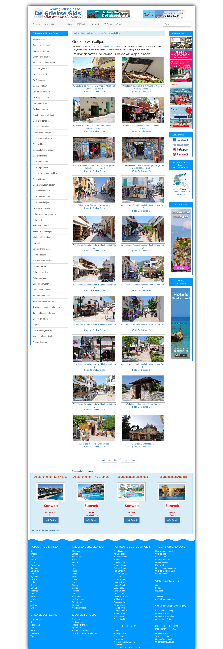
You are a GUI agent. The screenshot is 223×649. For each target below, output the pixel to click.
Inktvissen (37, 220)
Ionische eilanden (80, 625)
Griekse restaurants (164, 559)
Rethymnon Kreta (121, 611)
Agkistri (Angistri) (79, 608)
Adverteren (118, 639)
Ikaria (74, 579)
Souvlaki (159, 596)
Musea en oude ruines (43, 260)
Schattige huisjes (40, 272)
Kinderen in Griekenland (43, 237)
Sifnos (75, 585)
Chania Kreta (119, 562)
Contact (117, 630)
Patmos (75, 591)
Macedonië (35, 625)
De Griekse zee (40, 80)
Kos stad (117, 576)
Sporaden (76, 628)
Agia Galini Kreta (121, 551)
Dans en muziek (40, 74)
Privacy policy (120, 633)
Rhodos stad (119, 613)
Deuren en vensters (41, 92)
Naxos (33, 599)
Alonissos (76, 557)
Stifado (158, 588)
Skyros (75, 554)
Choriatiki (159, 585)
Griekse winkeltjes (41, 202)
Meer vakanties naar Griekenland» (46, 530)
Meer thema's (161, 574)
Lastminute (66, 24)
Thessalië (34, 633)
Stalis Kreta (119, 616)
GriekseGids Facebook (165, 616)
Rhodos (33, 554)
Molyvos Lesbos (121, 596)
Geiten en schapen (41, 121)
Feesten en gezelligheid (43, 115)
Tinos (32, 602)
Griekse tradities (94, 33)
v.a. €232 (91, 519)
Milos (74, 576)
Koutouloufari (119, 579)
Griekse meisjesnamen (165, 571)
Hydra (74, 559)
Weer (120, 24)
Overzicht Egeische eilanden (84, 633)
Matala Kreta (119, 591)
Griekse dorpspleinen (42, 138)
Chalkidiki (34, 622)
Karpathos (35, 588)
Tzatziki (158, 593)
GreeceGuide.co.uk (164, 639)
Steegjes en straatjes (42, 290)
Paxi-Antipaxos (78, 599)
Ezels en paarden (40, 109)
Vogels (36, 325)
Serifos (75, 588)
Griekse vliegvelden (41, 191)
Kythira (33, 574)
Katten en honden (41, 226)
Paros (33, 596)
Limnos (75, 574)
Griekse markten (40, 156)
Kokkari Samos (120, 574)
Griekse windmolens (42, 196)
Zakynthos (35, 565)
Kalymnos (76, 596)
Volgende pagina (109, 460)
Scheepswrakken (40, 278)
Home (36, 24)
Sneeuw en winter (41, 284)
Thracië (33, 636)
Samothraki (77, 602)
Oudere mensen (40, 266)
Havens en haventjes (42, 208)
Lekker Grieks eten (41, 249)
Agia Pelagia (119, 554)
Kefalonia (34, 571)
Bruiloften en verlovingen (44, 62)
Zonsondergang (40, 342)
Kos (32, 557)
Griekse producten (111, 46)
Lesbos (33, 579)
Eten (108, 24)
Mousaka (159, 591)
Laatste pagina (128, 460)
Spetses (75, 605)
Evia (32, 608)
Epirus (33, 628)
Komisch (37, 243)
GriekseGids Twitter (164, 619)
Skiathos (34, 591)
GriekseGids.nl (161, 633)
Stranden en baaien (41, 295)
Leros (74, 593)
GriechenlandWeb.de (164, 642)
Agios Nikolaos (120, 557)
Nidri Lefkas (119, 599)
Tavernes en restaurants (43, 301)
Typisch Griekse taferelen (44, 313)
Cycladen (76, 619)
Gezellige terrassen (41, 127)
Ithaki (74, 571)
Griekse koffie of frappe (43, 150)
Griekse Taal (160, 557)
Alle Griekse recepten (164, 599)
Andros (33, 605)
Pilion (32, 630)
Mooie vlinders (39, 255)
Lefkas (33, 582)
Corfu (32, 562)
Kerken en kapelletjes (42, 231)
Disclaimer (118, 636)
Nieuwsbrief (119, 645)
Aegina (75, 562)
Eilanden (82, 24)
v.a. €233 (132, 519)
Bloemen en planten (42, 57)
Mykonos (34, 576)
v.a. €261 (172, 519)
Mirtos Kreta (119, 593)
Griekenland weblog (164, 611)
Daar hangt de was (41, 68)
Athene (117, 559)
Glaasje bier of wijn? (42, 132)
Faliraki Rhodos (120, 568)
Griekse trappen (40, 179)
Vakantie (50, 24)
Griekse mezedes (40, 161)
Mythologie (160, 565)
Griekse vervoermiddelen (44, 185)
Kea (74, 568)
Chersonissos (120, 565)
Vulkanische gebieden (42, 330)
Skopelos (76, 551)
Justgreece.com (162, 636)
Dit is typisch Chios (41, 97)
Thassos (34, 593)
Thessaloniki (119, 619)
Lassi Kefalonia (120, 582)
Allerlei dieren (39, 39)
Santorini (34, 568)
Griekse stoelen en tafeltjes (45, 173)
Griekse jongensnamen (165, 568)
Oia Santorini (119, 602)
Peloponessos (36, 619)
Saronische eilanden (81, 630)
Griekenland (79, 33)
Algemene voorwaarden (124, 642)
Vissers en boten (40, 319)
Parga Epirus (119, 605)
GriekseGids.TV (162, 613)
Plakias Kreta (119, 608)
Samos (33, 559)
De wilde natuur (40, 86)
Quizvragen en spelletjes (166, 551)
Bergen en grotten (41, 51)
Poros (74, 565)
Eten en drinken (40, 103)
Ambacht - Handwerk (42, 45)
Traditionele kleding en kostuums (47, 307)
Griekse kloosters (40, 144)
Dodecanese (77, 622)
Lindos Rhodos (120, 585)
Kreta (32, 551)
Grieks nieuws (161, 562)
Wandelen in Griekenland (44, 336)
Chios (33, 585)
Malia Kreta (119, 588)
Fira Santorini (119, 571)
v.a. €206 (51, 519)
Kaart (95, 24)
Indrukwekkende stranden (44, 214)
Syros (74, 582)
